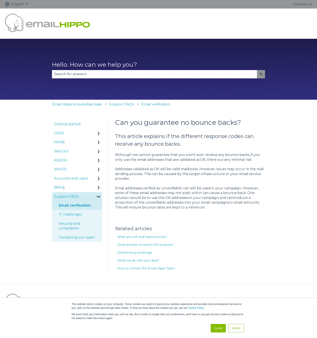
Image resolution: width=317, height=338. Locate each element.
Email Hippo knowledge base (77, 104)
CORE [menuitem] (59, 133)
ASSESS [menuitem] (60, 160)
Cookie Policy (195, 307)
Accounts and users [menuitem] (71, 178)
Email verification (155, 104)
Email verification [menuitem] (75, 205)
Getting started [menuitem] (67, 124)
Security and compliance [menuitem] (69, 225)
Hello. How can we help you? (94, 64)
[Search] (261, 74)
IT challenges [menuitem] (70, 214)
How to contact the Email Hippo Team (146, 268)
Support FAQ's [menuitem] (66, 196)
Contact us (302, 4)
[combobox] (154, 74)
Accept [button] (218, 328)
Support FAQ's (121, 104)
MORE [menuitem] (59, 142)
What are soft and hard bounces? (142, 237)
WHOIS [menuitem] (60, 169)
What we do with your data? (138, 260)
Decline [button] (236, 328)
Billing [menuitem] (59, 187)
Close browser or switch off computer (145, 245)
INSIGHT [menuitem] (61, 151)
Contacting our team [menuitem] (77, 237)
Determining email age (134, 253)
